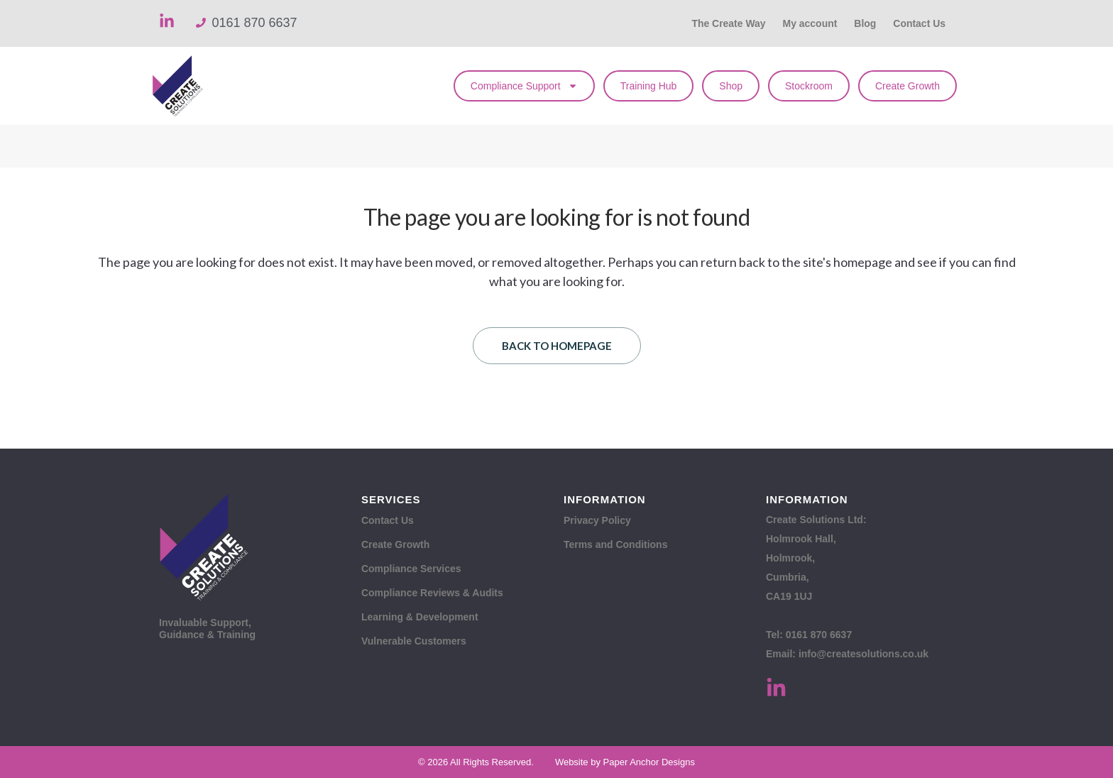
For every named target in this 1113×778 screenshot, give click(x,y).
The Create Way (728, 23)
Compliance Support (524, 86)
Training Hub (648, 86)
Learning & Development (419, 617)
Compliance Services (411, 568)
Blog (865, 23)
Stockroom (809, 86)
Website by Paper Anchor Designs (625, 762)
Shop (730, 86)
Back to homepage (557, 345)
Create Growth (907, 86)
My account (809, 23)
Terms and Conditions (616, 544)
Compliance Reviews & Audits (432, 592)
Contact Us (919, 23)
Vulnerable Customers (413, 641)
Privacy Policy (597, 520)
